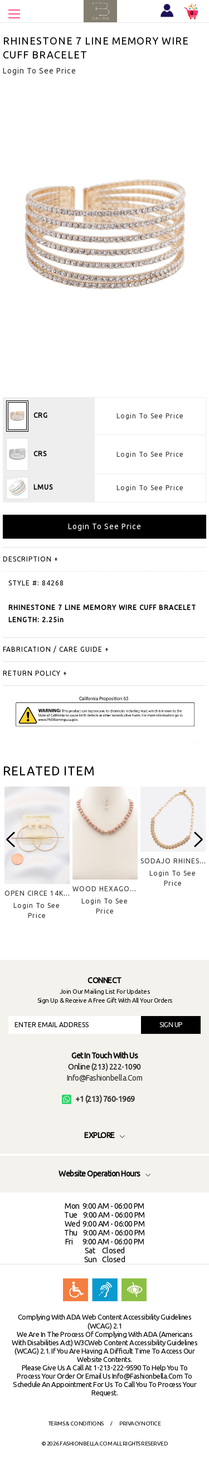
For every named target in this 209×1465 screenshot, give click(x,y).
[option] (37, 862)
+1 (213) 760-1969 (98, 1099)
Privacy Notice (140, 1423)
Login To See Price (150, 415)
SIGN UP (170, 1024)
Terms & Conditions (76, 1423)
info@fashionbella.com (105, 1077)
